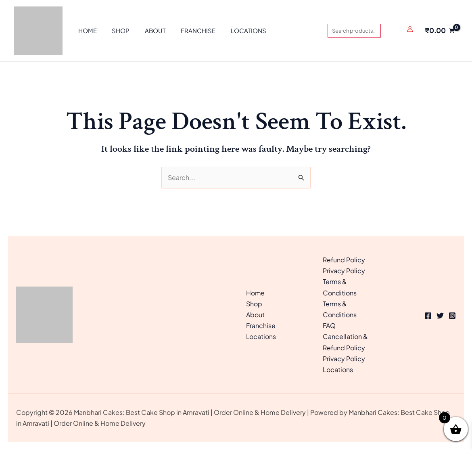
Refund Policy (344, 259)
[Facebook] (428, 315)
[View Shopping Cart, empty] (439, 30)
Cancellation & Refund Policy (345, 342)
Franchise (261, 325)
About (255, 314)
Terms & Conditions (340, 287)
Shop (254, 303)
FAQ (329, 325)
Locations (261, 336)
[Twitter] (440, 315)
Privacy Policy (344, 270)
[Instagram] (452, 315)
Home (255, 293)
